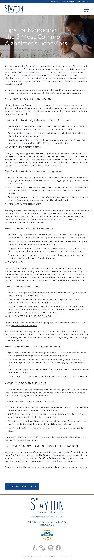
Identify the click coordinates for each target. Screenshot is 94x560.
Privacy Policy (65, 557)
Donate (63, 1)
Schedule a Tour (83, 1)
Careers (72, 1)
